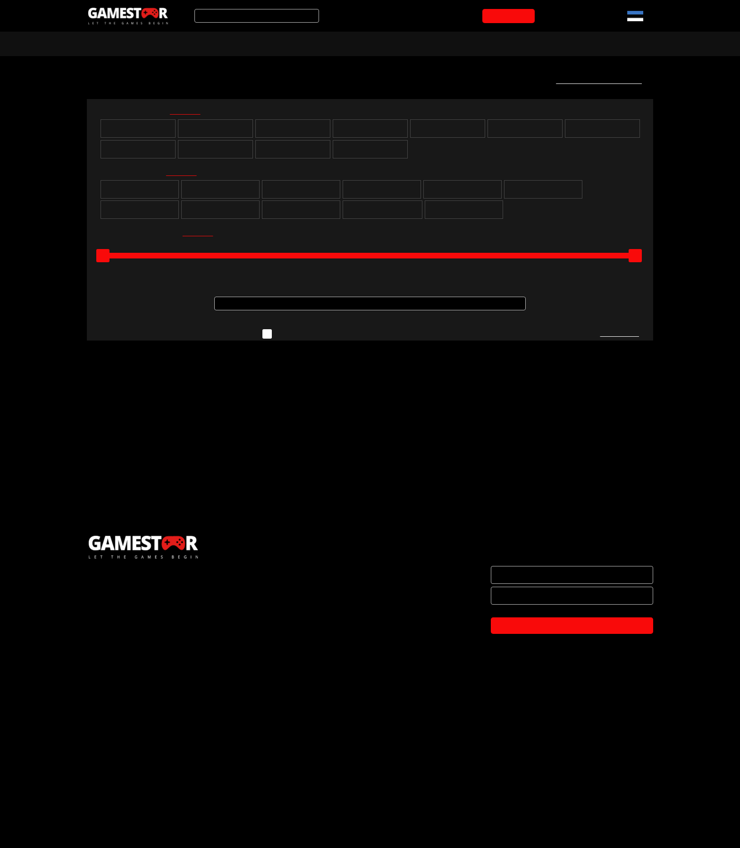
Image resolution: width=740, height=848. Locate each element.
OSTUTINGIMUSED (115, 794)
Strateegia (382, 193)
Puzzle (139, 193)
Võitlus (220, 213)
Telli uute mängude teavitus (596, 80)
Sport (462, 193)
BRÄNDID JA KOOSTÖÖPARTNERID (140, 774)
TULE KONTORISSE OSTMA (128, 834)
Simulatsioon (543, 193)
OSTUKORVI (510, 16)
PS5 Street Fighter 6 (144, 528)
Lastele (464, 213)
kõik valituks (191, 113)
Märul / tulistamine (301, 213)
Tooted (282, 43)
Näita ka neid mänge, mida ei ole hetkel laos (351, 338)
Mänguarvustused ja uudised (365, 43)
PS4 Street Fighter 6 (286, 528)
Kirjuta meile (619, 338)
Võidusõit (140, 213)
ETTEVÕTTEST (110, 735)
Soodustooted (224, 43)
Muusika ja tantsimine (382, 213)
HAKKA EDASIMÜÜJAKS (123, 754)
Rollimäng (220, 193)
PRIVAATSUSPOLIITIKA (121, 814)
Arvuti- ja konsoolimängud (133, 43)
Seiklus (301, 193)
